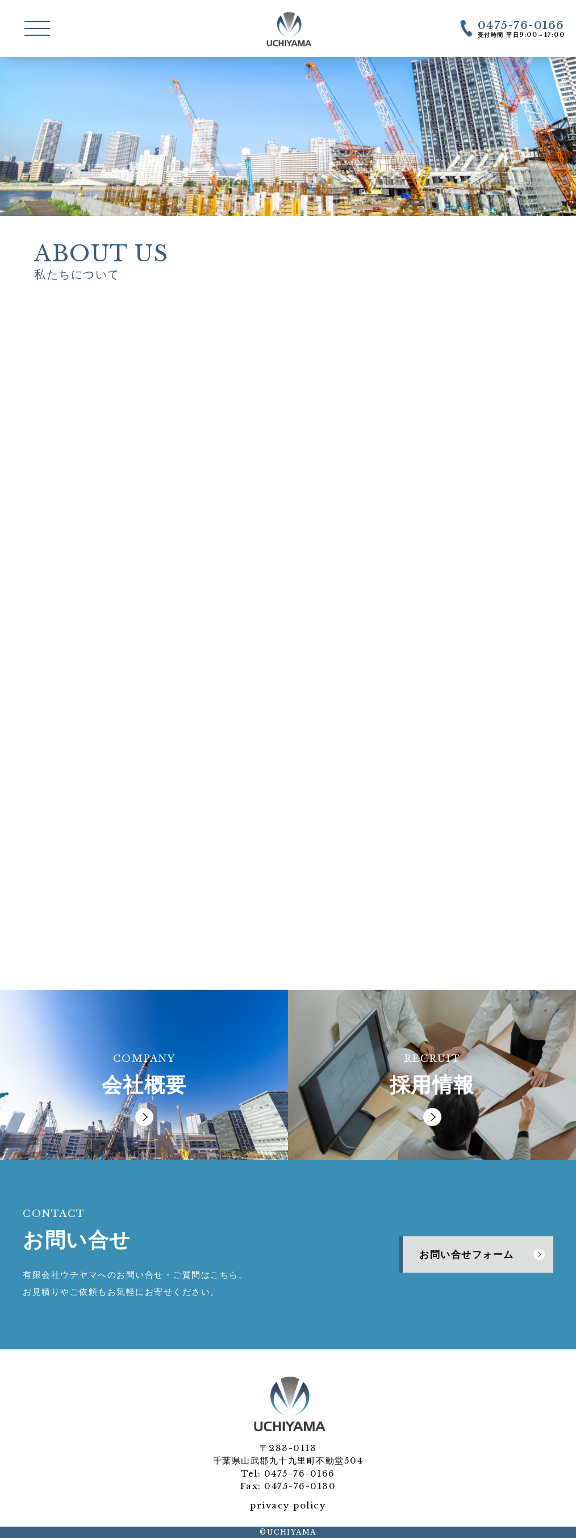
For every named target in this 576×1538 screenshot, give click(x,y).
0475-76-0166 (299, 1473)
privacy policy (288, 1505)
